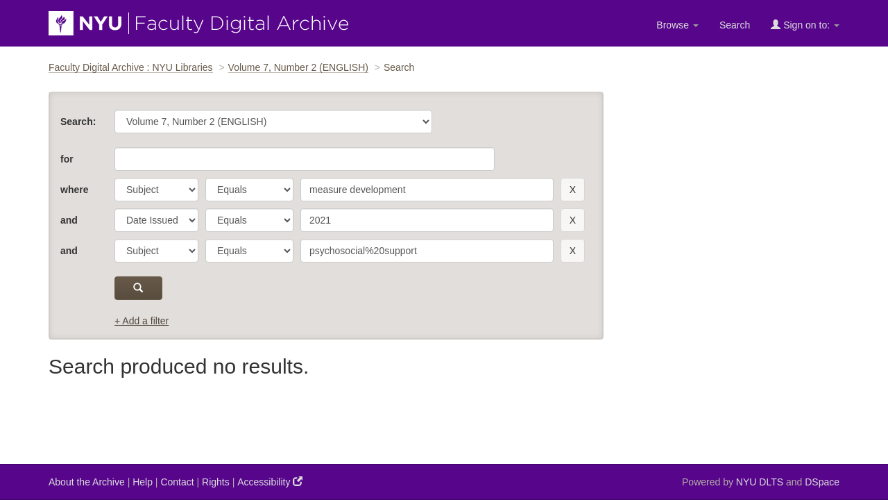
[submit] (138, 288)
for (67, 159)
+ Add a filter (141, 320)
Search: (78, 121)
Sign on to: (805, 25)
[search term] (427, 189)
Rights (216, 482)
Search (734, 25)
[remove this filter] (573, 189)
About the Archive (87, 482)
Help (143, 482)
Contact (177, 482)
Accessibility (269, 482)
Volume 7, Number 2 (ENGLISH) (298, 67)
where (74, 189)
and (69, 220)
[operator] (249, 189)
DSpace (822, 482)
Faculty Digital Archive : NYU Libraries (131, 67)
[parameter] (156, 189)
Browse (677, 25)
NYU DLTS (759, 482)
